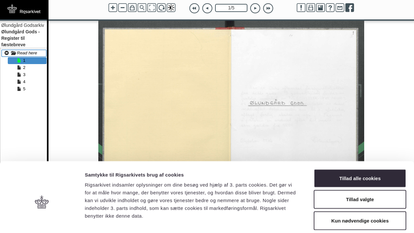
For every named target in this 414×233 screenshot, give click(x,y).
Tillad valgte (360, 169)
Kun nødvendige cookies (360, 190)
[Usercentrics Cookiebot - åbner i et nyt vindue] (42, 220)
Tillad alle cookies (360, 148)
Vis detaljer (336, 220)
